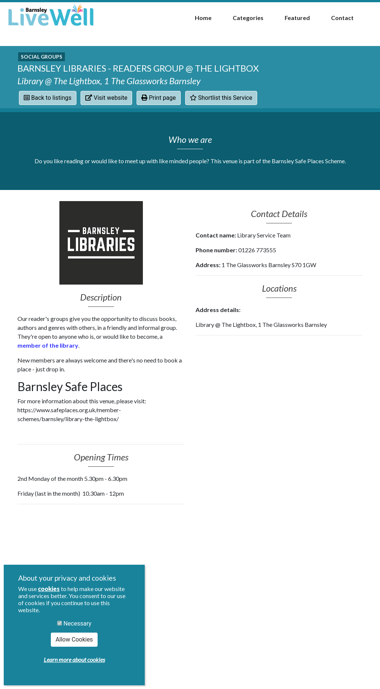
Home (203, 17)
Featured (297, 17)
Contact (342, 17)
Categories (248, 17)
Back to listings (48, 97)
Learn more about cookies (74, 659)
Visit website (106, 97)
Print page (158, 97)
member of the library (47, 345)
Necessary (74, 623)
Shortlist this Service (221, 97)
